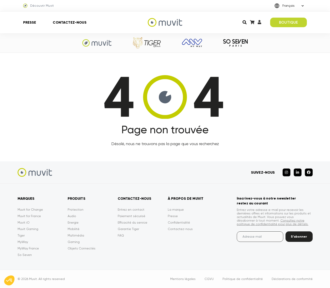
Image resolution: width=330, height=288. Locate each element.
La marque (176, 209)
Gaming (74, 242)
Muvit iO (24, 222)
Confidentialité (179, 222)
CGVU (209, 279)
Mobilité (73, 229)
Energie (73, 222)
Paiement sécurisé (131, 216)
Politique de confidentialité (243, 279)
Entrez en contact (131, 209)
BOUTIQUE (288, 22)
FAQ (121, 235)
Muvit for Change (30, 209)
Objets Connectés (81, 248)
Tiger (21, 235)
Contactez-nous (69, 22)
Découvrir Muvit (38, 6)
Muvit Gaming (28, 229)
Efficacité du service (132, 222)
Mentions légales (183, 279)
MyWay (23, 242)
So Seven (25, 255)
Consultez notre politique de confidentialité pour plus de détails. (272, 222)
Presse (29, 22)
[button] (9, 280)
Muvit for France (29, 216)
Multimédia (76, 235)
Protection (75, 209)
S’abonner (299, 237)
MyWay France (28, 248)
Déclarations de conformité (292, 279)
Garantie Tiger (128, 229)
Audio (72, 216)
